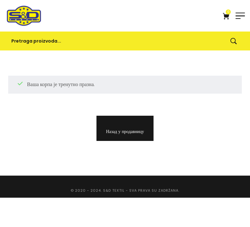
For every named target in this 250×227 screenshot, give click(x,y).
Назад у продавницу (125, 131)
